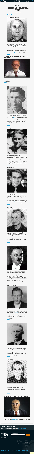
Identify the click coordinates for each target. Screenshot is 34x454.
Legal (27, 450)
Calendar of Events (12, 441)
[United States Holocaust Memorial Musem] (4, 434)
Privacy (19, 450)
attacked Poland (16, 156)
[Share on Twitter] (8, 14)
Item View (5, 82)
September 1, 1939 (15, 117)
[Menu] (1, 1)
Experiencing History (27, 443)
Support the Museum (12, 443)
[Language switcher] (11, 14)
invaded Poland (13, 45)
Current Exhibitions (12, 439)
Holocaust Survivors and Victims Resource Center (28, 440)
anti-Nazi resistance (24, 79)
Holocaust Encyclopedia (27, 437)
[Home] (30, 1)
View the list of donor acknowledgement (22, 428)
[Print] (7, 14)
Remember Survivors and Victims (20, 443)
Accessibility (23, 450)
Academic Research (19, 441)
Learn (18, 437)
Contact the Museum (10, 450)
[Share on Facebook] (10, 14)
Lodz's (11, 390)
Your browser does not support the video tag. (17, 68)
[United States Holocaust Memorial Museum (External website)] (4, 1)
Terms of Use (15, 450)
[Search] (32, 1)
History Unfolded (27, 442)
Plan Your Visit (13, 437)
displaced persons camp (14, 419)
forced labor (26, 417)
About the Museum (3, 450)
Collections (18, 440)
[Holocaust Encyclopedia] (17, 1)
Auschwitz (15, 201)
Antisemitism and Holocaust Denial (19, 446)
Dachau (14, 52)
